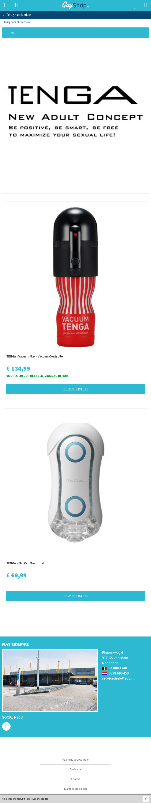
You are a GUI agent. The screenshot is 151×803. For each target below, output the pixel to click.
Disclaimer (76, 769)
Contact (75, 779)
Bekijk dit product (75, 389)
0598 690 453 (115, 673)
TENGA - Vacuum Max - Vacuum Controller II (36, 356)
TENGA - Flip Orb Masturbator (27, 563)
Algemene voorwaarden (75, 759)
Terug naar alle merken (16, 22)
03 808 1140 (114, 668)
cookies (44, 798)
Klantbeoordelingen (75, 789)
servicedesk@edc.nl (118, 678)
